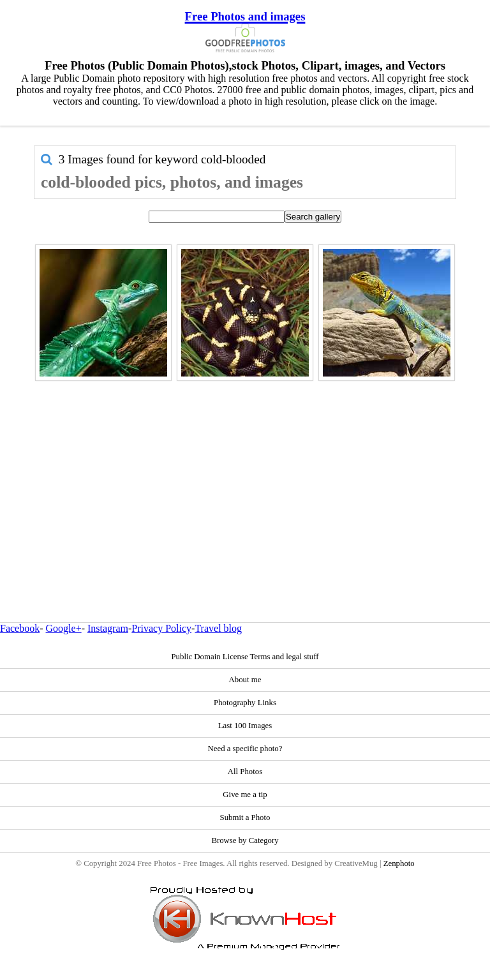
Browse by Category (244, 840)
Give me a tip (245, 794)
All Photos (245, 771)
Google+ (64, 628)
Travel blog (218, 628)
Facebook (20, 628)
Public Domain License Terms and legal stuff (244, 656)
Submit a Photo (245, 817)
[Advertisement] (245, 474)
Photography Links (245, 702)
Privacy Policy (161, 628)
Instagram (107, 628)
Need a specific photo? (245, 748)
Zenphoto (399, 863)
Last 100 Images (245, 725)
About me (245, 679)
